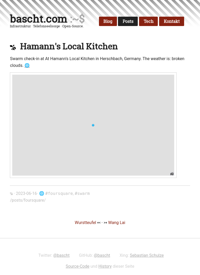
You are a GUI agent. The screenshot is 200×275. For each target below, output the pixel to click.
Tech (148, 21)
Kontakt (172, 21)
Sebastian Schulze (147, 255)
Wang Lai (116, 222)
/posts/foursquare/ (28, 200)
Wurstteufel (86, 222)
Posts (128, 21)
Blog (107, 21)
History (105, 266)
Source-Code (77, 266)
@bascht (61, 255)
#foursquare (59, 193)
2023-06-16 (26, 193)
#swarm (82, 193)
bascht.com (38, 19)
